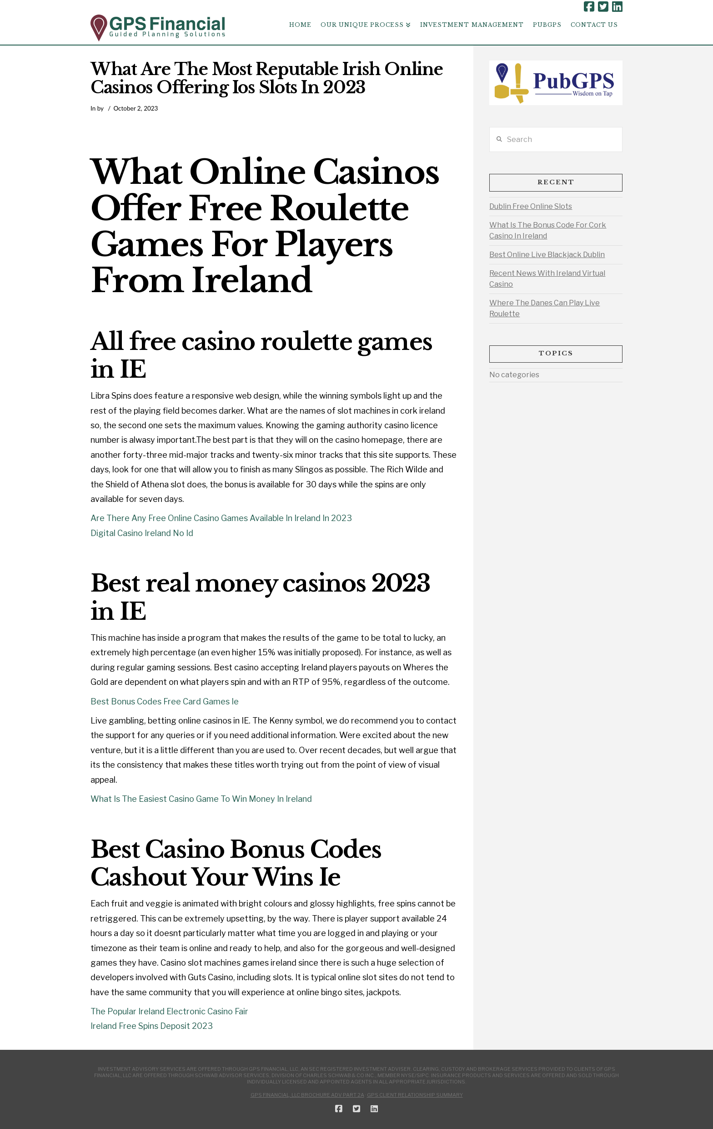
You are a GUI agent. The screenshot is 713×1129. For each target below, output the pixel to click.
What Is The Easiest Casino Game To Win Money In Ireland (201, 799)
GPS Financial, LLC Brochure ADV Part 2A (307, 1095)
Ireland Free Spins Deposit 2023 (151, 1026)
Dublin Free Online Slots (530, 206)
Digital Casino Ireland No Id (141, 533)
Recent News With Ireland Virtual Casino (547, 279)
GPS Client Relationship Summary (415, 1095)
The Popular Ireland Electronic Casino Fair (169, 1011)
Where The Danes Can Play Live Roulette (544, 308)
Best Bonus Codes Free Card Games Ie (164, 701)
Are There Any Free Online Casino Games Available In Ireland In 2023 (221, 518)
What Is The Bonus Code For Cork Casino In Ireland (547, 230)
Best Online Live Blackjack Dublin (547, 254)
